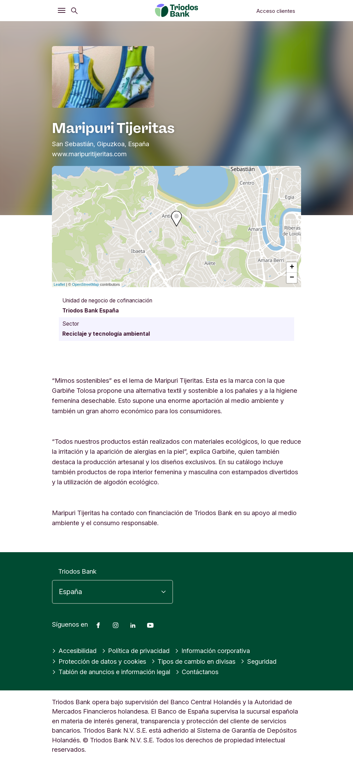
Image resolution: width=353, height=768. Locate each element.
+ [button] (292, 267)
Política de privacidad (136, 650)
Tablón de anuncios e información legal (112, 672)
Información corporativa (214, 650)
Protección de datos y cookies (99, 661)
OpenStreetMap (85, 284)
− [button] (292, 278)
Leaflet (59, 284)
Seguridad (261, 661)
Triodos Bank (77, 571)
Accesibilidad (74, 650)
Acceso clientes (275, 11)
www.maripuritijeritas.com (89, 154)
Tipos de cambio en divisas (195, 661)
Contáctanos (198, 672)
